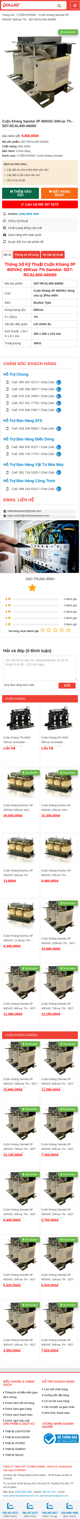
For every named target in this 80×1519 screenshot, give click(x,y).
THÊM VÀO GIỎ (21, 193)
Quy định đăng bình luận (19, 684)
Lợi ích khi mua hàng (55, 1401)
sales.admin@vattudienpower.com (28, 515)
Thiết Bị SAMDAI (14, 1449)
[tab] (7, 255)
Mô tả (7, 254)
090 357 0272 (49, 1492)
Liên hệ (40, 204)
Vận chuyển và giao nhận (58, 1407)
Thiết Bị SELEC (13, 1454)
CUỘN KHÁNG (26, 14)
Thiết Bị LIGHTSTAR (16, 1431)
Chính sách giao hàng (17, 1408)
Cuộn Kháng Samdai (50, 155)
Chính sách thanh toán (17, 1414)
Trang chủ (8, 14)
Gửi (67, 685)
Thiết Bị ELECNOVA (16, 1437)
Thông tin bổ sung (27, 254)
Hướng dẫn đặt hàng (55, 1395)
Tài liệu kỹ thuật (53, 254)
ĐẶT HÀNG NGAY (59, 193)
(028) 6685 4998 (29, 213)
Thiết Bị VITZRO (14, 1443)
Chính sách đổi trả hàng (18, 1403)
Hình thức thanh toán (56, 1412)
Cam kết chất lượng (55, 1389)
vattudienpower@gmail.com (24, 510)
